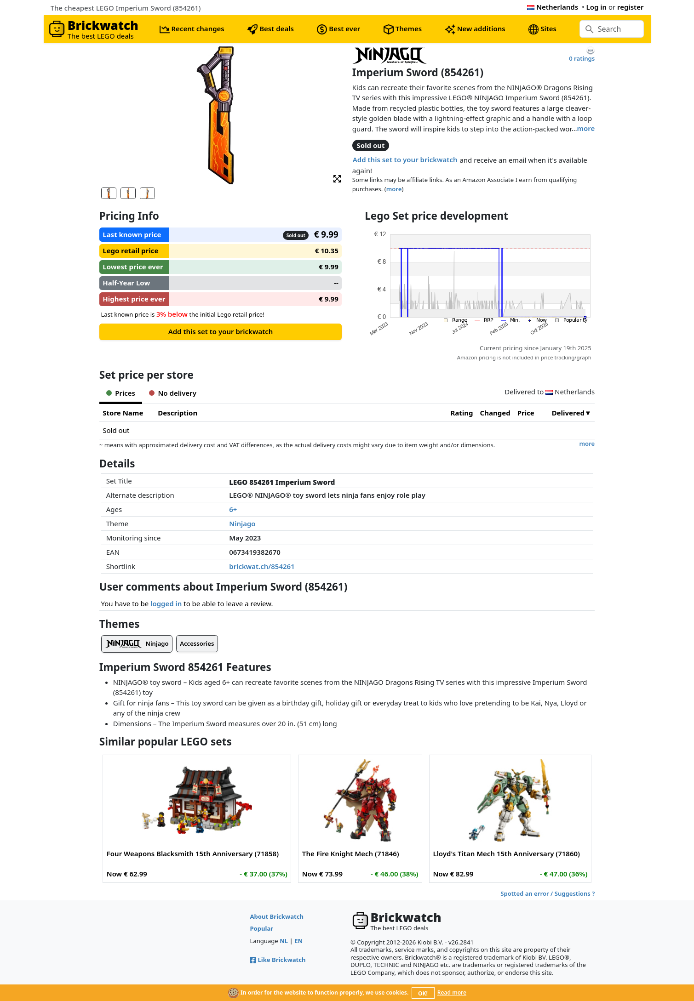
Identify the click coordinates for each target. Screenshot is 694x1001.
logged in (166, 603)
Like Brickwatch (277, 960)
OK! (423, 993)
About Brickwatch (277, 916)
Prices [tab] (120, 393)
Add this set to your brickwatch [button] (405, 159)
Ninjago (242, 523)
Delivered (568, 412)
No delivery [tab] (172, 393)
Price (525, 412)
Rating (462, 412)
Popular (261, 928)
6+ (233, 509)
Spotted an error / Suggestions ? (547, 893)
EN (298, 941)
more (586, 128)
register (630, 6)
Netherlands (552, 6)
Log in (596, 6)
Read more (451, 992)
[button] (337, 178)
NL (284, 941)
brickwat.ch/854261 (262, 566)
